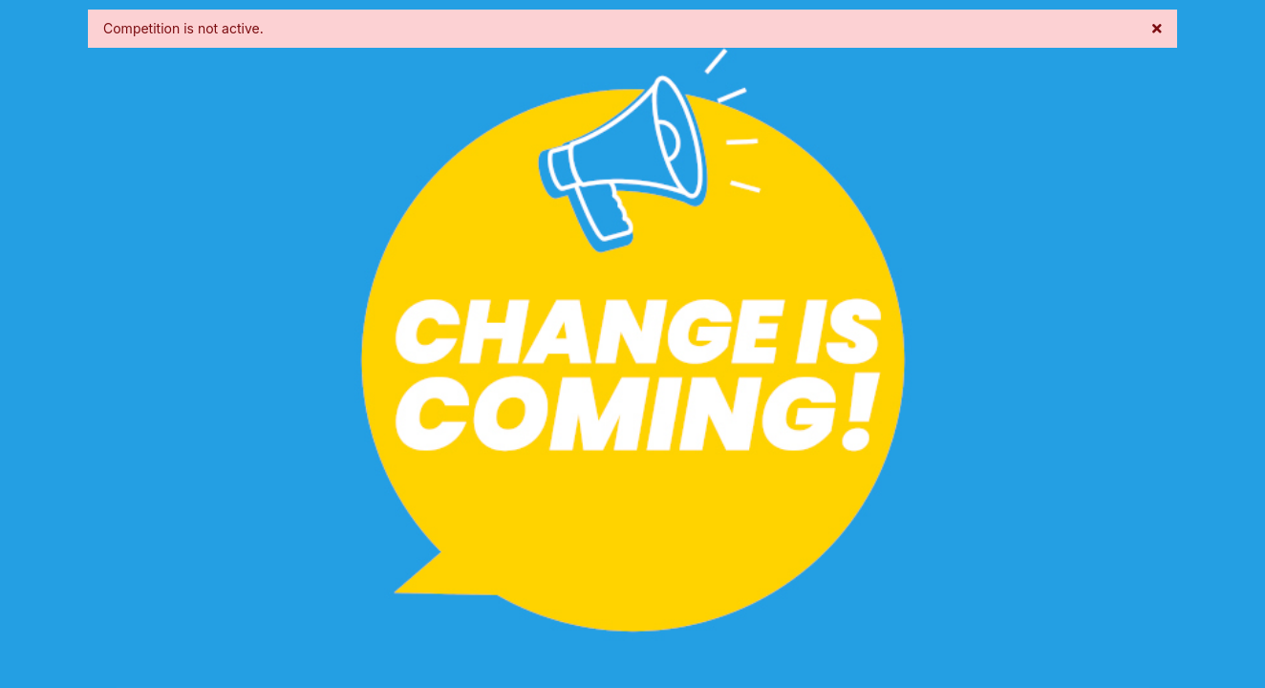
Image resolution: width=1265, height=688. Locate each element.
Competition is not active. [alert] (632, 28)
